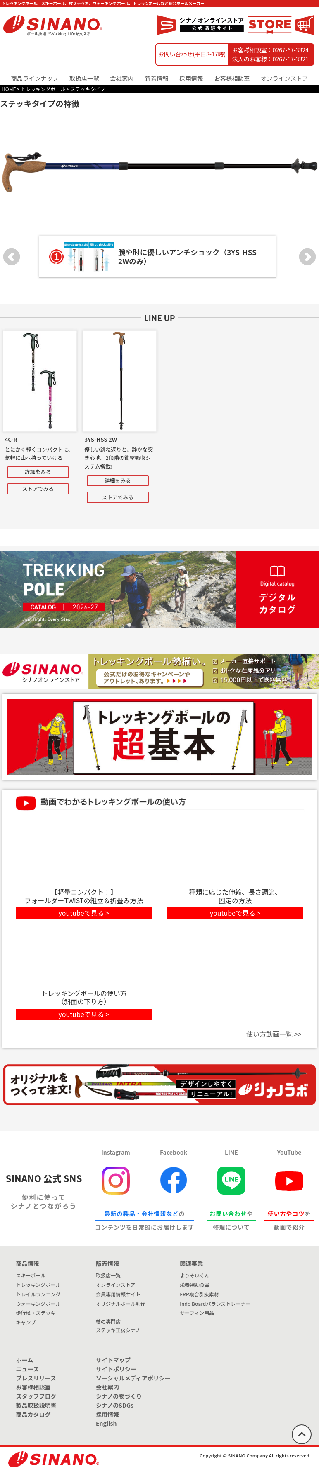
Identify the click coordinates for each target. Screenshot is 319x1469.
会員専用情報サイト (118, 1294)
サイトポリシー (116, 1369)
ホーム (24, 1360)
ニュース (27, 1369)
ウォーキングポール (38, 1303)
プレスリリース (36, 1378)
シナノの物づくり (119, 1396)
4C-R (11, 439)
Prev (11, 256)
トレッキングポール (43, 88)
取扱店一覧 (84, 78)
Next (307, 256)
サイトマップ (113, 1360)
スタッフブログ (36, 1396)
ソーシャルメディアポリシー (133, 1378)
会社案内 (107, 1387)
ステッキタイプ (87, 88)
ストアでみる (38, 488)
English (106, 1423)
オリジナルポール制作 (120, 1303)
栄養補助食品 (194, 1284)
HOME (9, 88)
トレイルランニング (38, 1294)
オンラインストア (284, 78)
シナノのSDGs (114, 1405)
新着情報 (157, 78)
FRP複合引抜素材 (199, 1294)
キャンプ (26, 1322)
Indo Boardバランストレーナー (215, 1303)
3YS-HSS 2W (100, 439)
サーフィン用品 (197, 1312)
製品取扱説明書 (36, 1405)
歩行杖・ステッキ (36, 1312)
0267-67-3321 (291, 59)
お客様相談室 (232, 78)
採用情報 (191, 78)
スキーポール (31, 1275)
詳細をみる (38, 472)
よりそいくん (194, 1275)
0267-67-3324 (291, 50)
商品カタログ (33, 1414)
